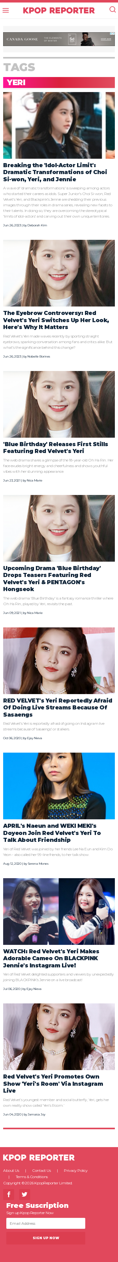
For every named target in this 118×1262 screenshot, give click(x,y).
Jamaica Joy (36, 1114)
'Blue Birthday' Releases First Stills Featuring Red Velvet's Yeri (55, 448)
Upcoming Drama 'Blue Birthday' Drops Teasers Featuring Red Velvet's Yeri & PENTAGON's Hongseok (52, 579)
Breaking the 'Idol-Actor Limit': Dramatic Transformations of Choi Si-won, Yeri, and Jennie (55, 172)
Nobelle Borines (38, 356)
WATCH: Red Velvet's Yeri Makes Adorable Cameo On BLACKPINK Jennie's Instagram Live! (51, 958)
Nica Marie (34, 480)
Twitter (24, 1194)
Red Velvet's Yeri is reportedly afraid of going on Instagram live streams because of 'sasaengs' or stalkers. (53, 726)
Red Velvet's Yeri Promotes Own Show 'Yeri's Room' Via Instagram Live (53, 1083)
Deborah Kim (37, 225)
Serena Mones (38, 864)
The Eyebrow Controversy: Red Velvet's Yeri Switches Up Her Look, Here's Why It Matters (56, 320)
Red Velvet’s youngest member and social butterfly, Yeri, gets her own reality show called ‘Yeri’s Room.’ (56, 1102)
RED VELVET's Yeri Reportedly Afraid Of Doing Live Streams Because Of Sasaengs (57, 707)
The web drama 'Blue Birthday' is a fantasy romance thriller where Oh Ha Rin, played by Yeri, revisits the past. (58, 601)
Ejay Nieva (34, 738)
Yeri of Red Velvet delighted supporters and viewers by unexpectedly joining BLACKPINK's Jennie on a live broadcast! (58, 977)
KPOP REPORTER (59, 10)
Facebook (8, 1194)
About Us (11, 1170)
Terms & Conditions (32, 1176)
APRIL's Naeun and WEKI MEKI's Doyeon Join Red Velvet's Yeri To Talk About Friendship (52, 832)
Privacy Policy (75, 1170)
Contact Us (41, 1170)
